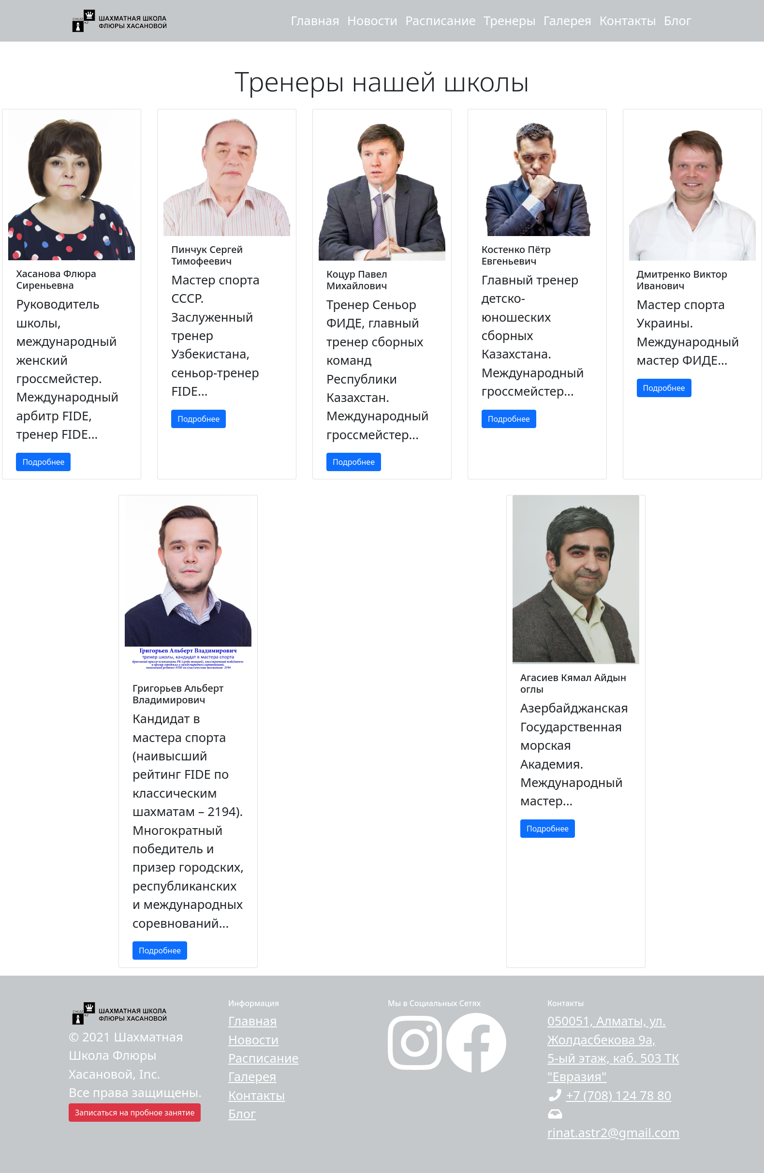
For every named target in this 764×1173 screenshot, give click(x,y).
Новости (372, 20)
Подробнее (43, 462)
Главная (315, 20)
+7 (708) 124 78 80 (619, 1095)
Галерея (568, 20)
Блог (677, 20)
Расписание (440, 20)
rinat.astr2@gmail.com (613, 1132)
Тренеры (510, 20)
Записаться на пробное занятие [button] (134, 1112)
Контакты (627, 20)
